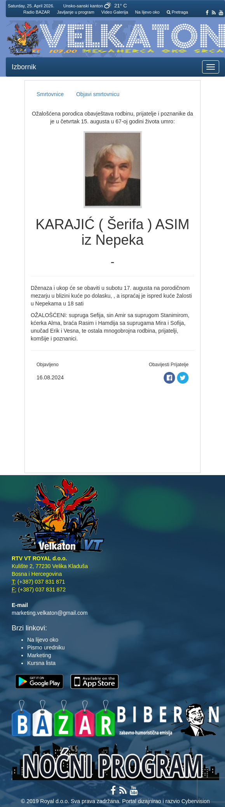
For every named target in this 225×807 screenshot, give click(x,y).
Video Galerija (114, 12)
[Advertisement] (112, 426)
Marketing (39, 655)
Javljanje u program (75, 12)
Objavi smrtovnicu (97, 94)
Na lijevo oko (147, 12)
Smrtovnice (50, 94)
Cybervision (195, 801)
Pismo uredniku (46, 647)
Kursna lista (41, 663)
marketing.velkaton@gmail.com (50, 613)
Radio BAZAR (36, 12)
